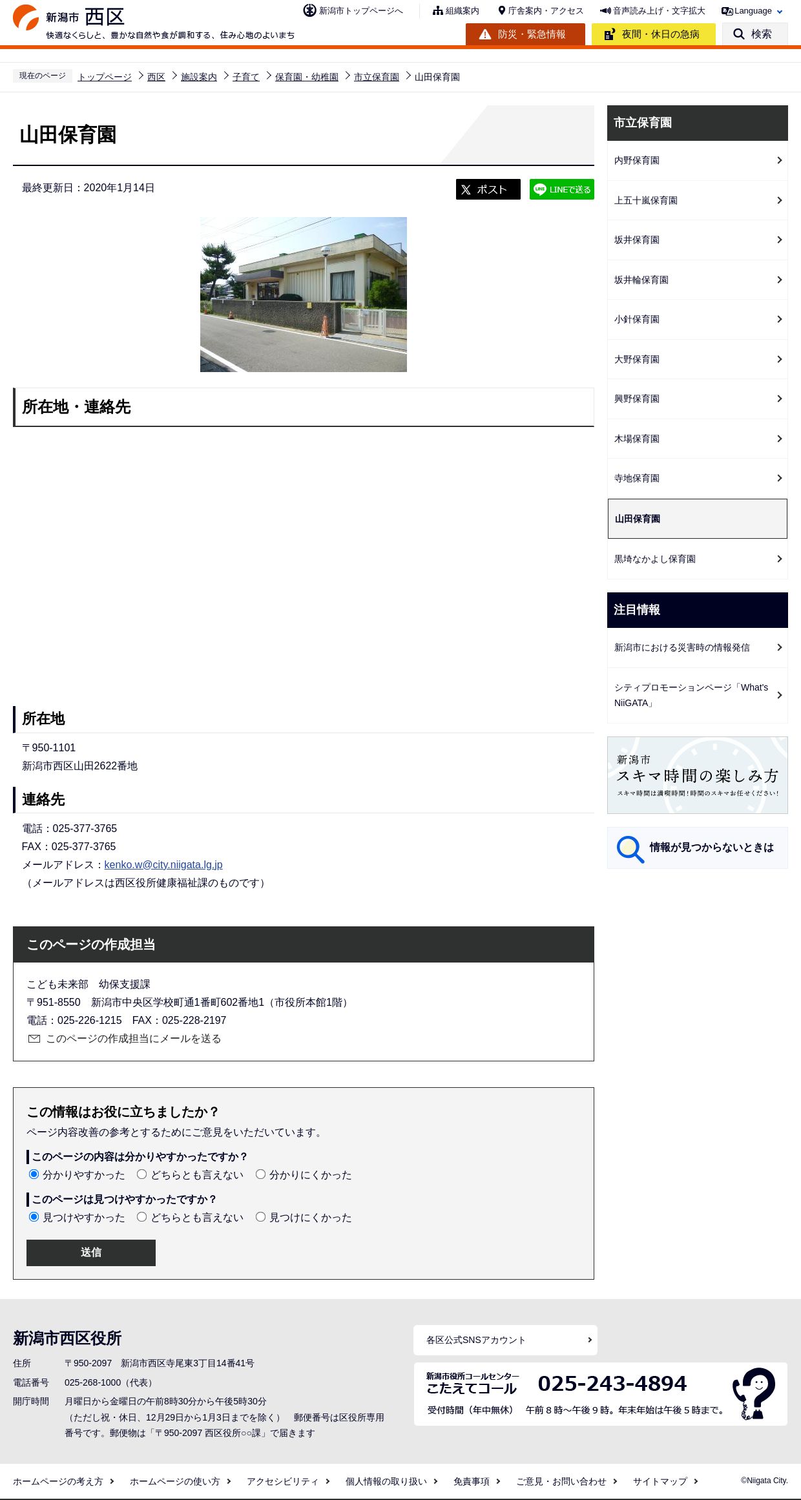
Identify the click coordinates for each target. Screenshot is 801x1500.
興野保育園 (637, 398)
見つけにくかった (310, 1217)
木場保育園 (637, 438)
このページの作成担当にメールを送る (134, 1038)
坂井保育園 (637, 239)
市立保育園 (376, 77)
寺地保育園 (637, 478)
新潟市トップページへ (361, 11)
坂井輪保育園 (641, 280)
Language (753, 11)
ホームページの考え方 (58, 1481)
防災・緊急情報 (532, 33)
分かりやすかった (84, 1174)
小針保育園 (637, 319)
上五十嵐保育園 (646, 200)
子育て (246, 77)
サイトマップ (660, 1481)
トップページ (105, 77)
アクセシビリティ (283, 1481)
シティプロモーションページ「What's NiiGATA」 (691, 695)
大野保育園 (637, 359)
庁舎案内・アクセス (546, 11)
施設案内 (199, 77)
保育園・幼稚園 (306, 77)
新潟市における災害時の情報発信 (682, 647)
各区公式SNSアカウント (476, 1340)
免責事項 (471, 1481)
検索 (761, 33)
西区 (156, 77)
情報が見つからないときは (712, 847)
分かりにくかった (310, 1174)
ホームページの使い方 (175, 1481)
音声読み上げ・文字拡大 (659, 11)
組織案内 (462, 11)
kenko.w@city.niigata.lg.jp (164, 864)
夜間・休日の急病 (661, 33)
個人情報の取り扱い (386, 1481)
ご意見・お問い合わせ (561, 1481)
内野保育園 (637, 160)
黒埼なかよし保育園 (655, 559)
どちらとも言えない (197, 1174)
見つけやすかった (84, 1217)
